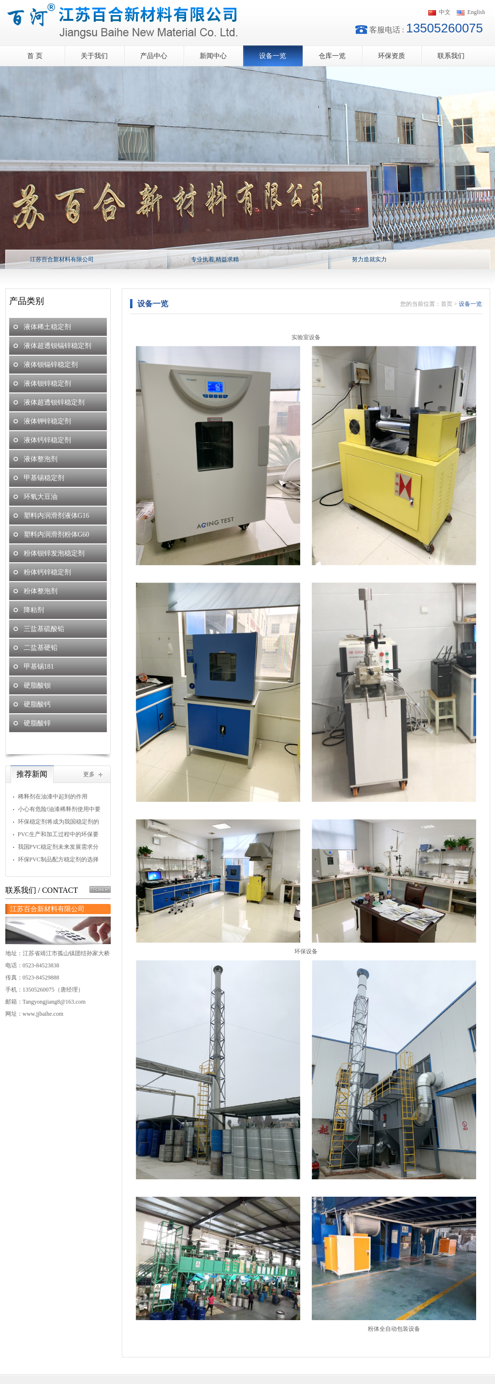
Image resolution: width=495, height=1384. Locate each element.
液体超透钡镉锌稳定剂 (57, 345)
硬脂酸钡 (37, 685)
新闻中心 (213, 56)
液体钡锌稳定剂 (47, 383)
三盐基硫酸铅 (44, 628)
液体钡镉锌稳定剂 (51, 364)
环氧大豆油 (41, 496)
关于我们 (94, 56)
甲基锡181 (39, 666)
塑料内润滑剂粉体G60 (56, 534)
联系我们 (451, 56)
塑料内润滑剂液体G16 (56, 515)
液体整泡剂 (41, 459)
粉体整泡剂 (41, 591)
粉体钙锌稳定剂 (47, 572)
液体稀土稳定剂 (47, 327)
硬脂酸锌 (37, 723)
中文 (445, 12)
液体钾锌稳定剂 (47, 421)
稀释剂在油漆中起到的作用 (52, 796)
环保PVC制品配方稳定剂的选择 (58, 859)
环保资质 (391, 56)
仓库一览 (332, 56)
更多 (89, 774)
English (476, 12)
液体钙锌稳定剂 (47, 440)
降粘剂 (34, 610)
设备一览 (272, 56)
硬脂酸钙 (37, 704)
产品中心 (153, 56)
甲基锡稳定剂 (44, 477)
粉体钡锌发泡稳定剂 (54, 553)
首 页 (35, 56)
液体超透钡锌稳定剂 (54, 402)
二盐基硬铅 (41, 647)
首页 (446, 304)
